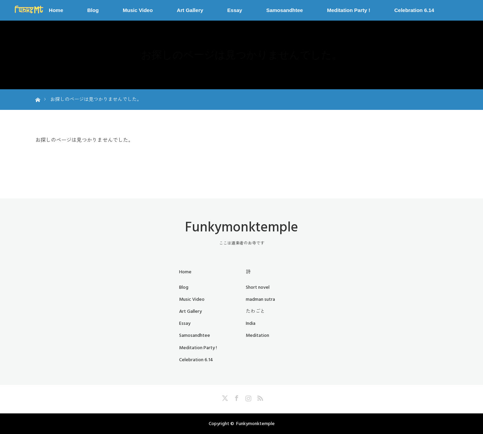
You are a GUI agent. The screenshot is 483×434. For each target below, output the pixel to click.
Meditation (257, 335)
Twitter (224, 397)
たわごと (255, 311)
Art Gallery (190, 10)
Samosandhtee (284, 10)
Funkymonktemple (241, 227)
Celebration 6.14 (414, 10)
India (250, 323)
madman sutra (260, 299)
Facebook (236, 397)
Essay (234, 10)
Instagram (247, 397)
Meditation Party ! (348, 10)
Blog (93, 10)
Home (56, 10)
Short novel (258, 287)
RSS (259, 397)
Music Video (138, 10)
